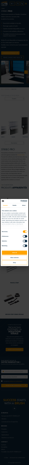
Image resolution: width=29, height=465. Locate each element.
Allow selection (14, 257)
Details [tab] (14, 205)
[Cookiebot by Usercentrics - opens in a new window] (20, 201)
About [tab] (23, 205)
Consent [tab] (5, 205)
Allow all (14, 252)
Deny (14, 262)
